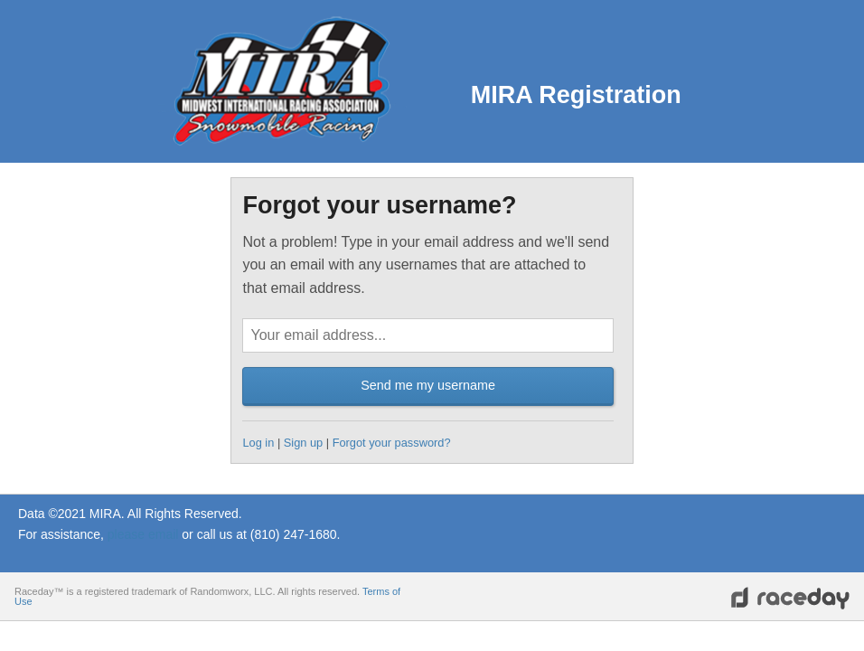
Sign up (303, 442)
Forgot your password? (392, 442)
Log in (258, 442)
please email (143, 534)
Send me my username (428, 385)
